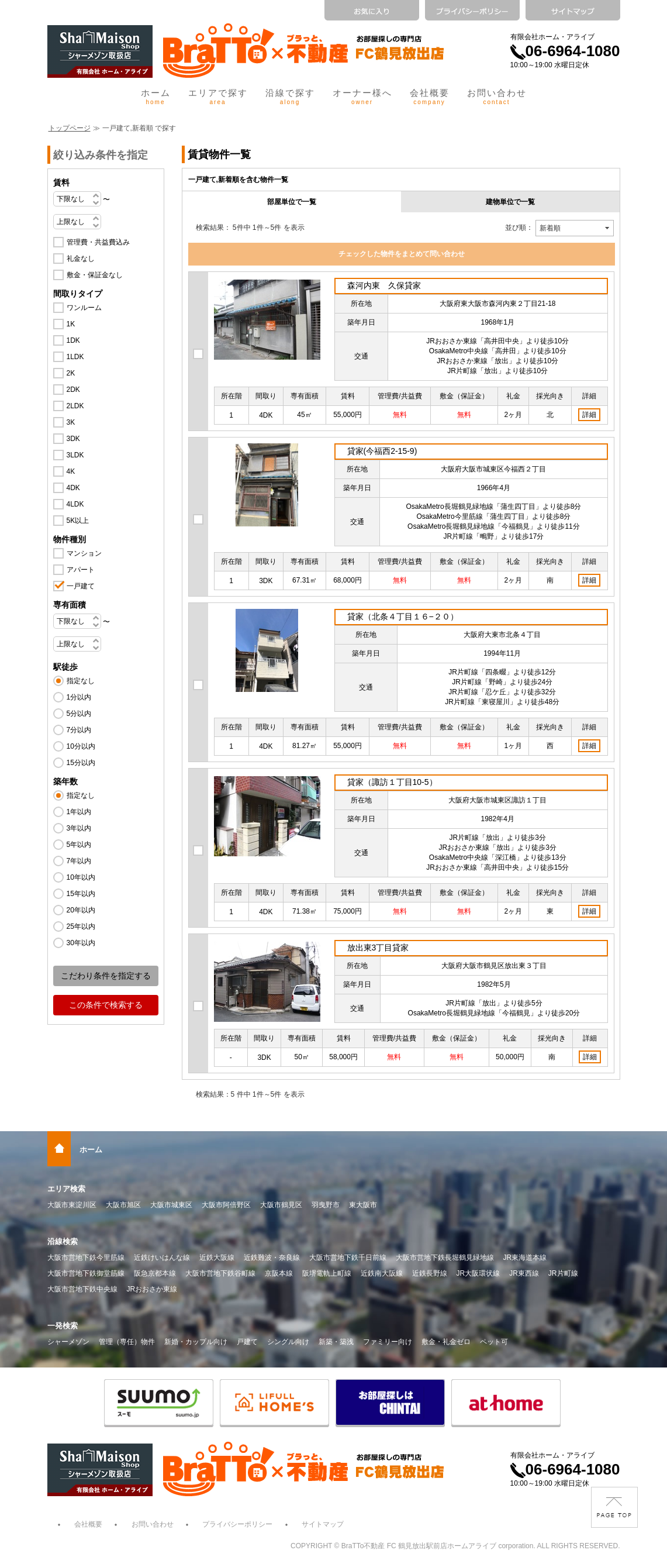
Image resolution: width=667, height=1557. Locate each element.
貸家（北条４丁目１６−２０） (402, 616)
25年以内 (81, 926)
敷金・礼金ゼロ (446, 1342)
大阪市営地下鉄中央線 (82, 1289)
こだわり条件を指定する (106, 975)
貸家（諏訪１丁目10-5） (392, 782)
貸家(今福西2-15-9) (382, 451)
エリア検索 (66, 1188)
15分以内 (81, 763)
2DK (73, 389)
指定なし (81, 681)
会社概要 (430, 96)
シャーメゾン (68, 1342)
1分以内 (79, 697)
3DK (73, 439)
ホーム (156, 96)
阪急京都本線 (155, 1273)
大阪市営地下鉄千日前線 (347, 1257)
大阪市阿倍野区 (226, 1205)
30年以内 (81, 943)
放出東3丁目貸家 (378, 947)
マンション (84, 553)
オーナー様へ (362, 96)
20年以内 (81, 910)
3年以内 (79, 828)
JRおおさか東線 (152, 1289)
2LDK (75, 406)
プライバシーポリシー (237, 1524)
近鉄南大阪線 (382, 1273)
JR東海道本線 (525, 1257)
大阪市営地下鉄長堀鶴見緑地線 (445, 1257)
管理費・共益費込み (98, 242)
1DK (73, 340)
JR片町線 (563, 1273)
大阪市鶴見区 (281, 1205)
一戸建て (81, 586)
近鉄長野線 (429, 1273)
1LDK (75, 357)
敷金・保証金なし (95, 275)
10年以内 (81, 877)
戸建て (247, 1342)
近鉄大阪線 (216, 1257)
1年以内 (79, 812)
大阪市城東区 (171, 1205)
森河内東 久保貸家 (384, 285)
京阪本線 (279, 1273)
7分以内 (79, 730)
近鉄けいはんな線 (162, 1257)
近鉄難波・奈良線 (272, 1257)
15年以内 (81, 894)
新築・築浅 (336, 1342)
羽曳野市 (326, 1205)
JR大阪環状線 (478, 1273)
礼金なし (81, 258)
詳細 (589, 415)
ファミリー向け (387, 1342)
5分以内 (79, 713)
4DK (73, 488)
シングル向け (288, 1342)
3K (71, 422)
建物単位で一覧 (510, 202)
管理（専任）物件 (127, 1342)
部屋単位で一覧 (291, 202)
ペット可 (494, 1342)
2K (71, 373)
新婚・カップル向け (195, 1342)
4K (71, 471)
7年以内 (79, 861)
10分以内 (81, 746)
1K (71, 324)
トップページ (70, 128)
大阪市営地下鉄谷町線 (220, 1273)
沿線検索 (62, 1241)
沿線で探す (290, 96)
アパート (81, 570)
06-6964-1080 (565, 51)
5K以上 (78, 520)
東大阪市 (363, 1205)
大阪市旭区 (123, 1205)
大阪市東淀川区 (71, 1205)
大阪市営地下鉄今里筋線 (86, 1257)
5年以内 (79, 844)
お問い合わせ (497, 96)
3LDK (75, 455)
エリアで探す (218, 96)
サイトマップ (323, 1524)
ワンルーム (84, 308)
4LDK (75, 504)
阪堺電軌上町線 (326, 1273)
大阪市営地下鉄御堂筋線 (86, 1273)
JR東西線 (524, 1273)
